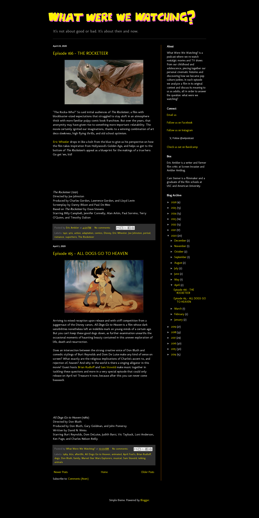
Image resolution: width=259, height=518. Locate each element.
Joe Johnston (135, 232)
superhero (71, 236)
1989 (65, 454)
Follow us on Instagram (180, 130)
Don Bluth (66, 458)
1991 (65, 232)
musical (117, 458)
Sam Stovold (108, 367)
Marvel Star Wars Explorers (97, 458)
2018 (174, 332)
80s (71, 454)
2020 (174, 235)
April (177, 285)
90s (71, 232)
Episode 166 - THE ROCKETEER (80, 53)
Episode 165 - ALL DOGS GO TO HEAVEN (90, 253)
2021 (174, 230)
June (177, 274)
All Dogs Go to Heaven (97, 454)
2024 (174, 213)
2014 (174, 354)
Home (104, 472)
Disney (107, 232)
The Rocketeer (86, 236)
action (77, 232)
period (146, 232)
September (180, 257)
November (180, 246)
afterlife (79, 454)
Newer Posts (61, 472)
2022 (174, 224)
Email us (171, 115)
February (179, 314)
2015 (174, 349)
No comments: (103, 227)
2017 (173, 337)
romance (59, 236)
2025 (174, 207)
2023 (174, 219)
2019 (174, 326)
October (179, 251)
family (76, 458)
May (177, 279)
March (178, 308)
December (180, 240)
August (178, 263)
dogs (57, 458)
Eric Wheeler (61, 142)
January (179, 319)
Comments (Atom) (78, 478)
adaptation (87, 232)
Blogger (145, 500)
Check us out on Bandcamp (182, 147)
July (176, 268)
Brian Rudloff (86, 367)
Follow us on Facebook (179, 122)
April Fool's (129, 454)
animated (117, 454)
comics (98, 232)
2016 (174, 343)
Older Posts (147, 472)
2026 (174, 202)
